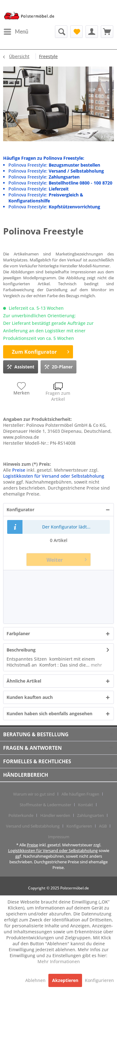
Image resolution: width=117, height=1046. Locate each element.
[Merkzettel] (76, 31)
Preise (18, 470)
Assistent (20, 366)
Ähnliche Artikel (24, 681)
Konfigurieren (79, 826)
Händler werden (55, 815)
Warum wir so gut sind (34, 794)
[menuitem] (15, 31)
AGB (103, 826)
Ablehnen (36, 980)
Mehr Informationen (58, 961)
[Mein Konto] (91, 31)
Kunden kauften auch (30, 697)
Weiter (66, 559)
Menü (16, 31)
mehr (96, 665)
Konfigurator (20, 509)
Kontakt (85, 804)
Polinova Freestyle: (54, 165)
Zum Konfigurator (40, 351)
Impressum (58, 836)
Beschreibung (21, 650)
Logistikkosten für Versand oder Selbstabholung (53, 476)
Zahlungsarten (90, 815)
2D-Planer (58, 366)
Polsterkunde (20, 815)
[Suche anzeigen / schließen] (61, 31)
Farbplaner (18, 633)
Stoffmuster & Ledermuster (45, 804)
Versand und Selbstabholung (33, 826)
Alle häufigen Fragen (80, 794)
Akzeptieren (65, 980)
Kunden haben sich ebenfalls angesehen (49, 713)
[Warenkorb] (107, 31)
